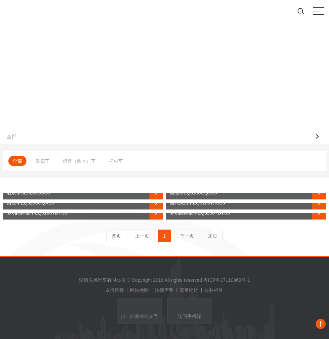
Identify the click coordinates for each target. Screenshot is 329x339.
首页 (116, 236)
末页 (212, 236)
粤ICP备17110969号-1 (226, 280)
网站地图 (141, 290)
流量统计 (191, 290)
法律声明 (166, 290)
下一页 (187, 236)
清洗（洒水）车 (79, 161)
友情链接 (116, 290)
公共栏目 (213, 290)
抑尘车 (116, 161)
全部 (17, 161)
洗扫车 (42, 161)
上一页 (142, 236)
